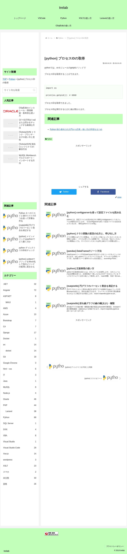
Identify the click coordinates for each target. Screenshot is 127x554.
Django (19, 333)
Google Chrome (19, 363)
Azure (19, 314)
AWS (19, 308)
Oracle (19, 399)
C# (19, 326)
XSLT (19, 466)
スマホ (19, 472)
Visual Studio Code (19, 448)
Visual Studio (19, 442)
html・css (19, 369)
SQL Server (19, 423)
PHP (19, 405)
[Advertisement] (84, 47)
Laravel (21, 411)
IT (19, 375)
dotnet (21, 351)
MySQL (19, 387)
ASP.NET (19, 296)
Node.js (19, 393)
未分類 (19, 478)
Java (19, 381)
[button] (34, 90)
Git (19, 357)
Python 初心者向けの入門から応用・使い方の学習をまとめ (76, 129)
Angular (19, 290)
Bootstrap (19, 320)
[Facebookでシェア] (103, 192)
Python (48, 139)
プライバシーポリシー (115, 546)
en (19, 345)
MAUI (21, 302)
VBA (19, 435)
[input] (20, 90)
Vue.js (19, 454)
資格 (19, 484)
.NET (19, 284)
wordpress (19, 460)
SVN (19, 429)
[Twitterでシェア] (64, 192)
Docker (19, 338)
